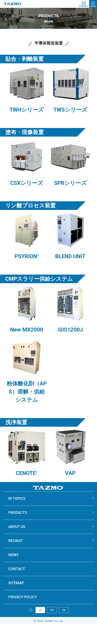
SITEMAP (16, 583)
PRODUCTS (17, 513)
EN (51, 610)
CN (63, 610)
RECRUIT (15, 541)
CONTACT (16, 569)
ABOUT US (16, 527)
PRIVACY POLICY (22, 597)
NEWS (13, 555)
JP (40, 610)
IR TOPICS (16, 499)
